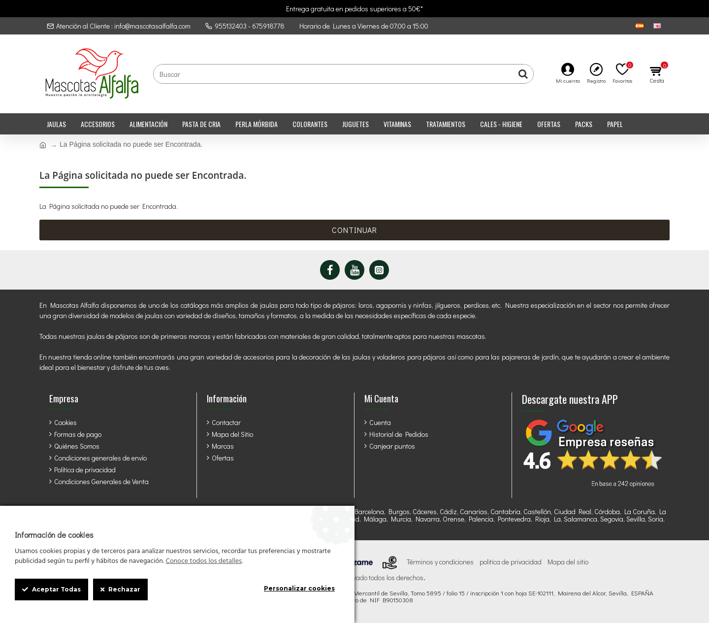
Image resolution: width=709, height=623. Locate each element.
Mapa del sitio (568, 561)
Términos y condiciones (440, 561)
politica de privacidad (511, 561)
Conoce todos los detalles (203, 561)
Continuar (354, 230)
